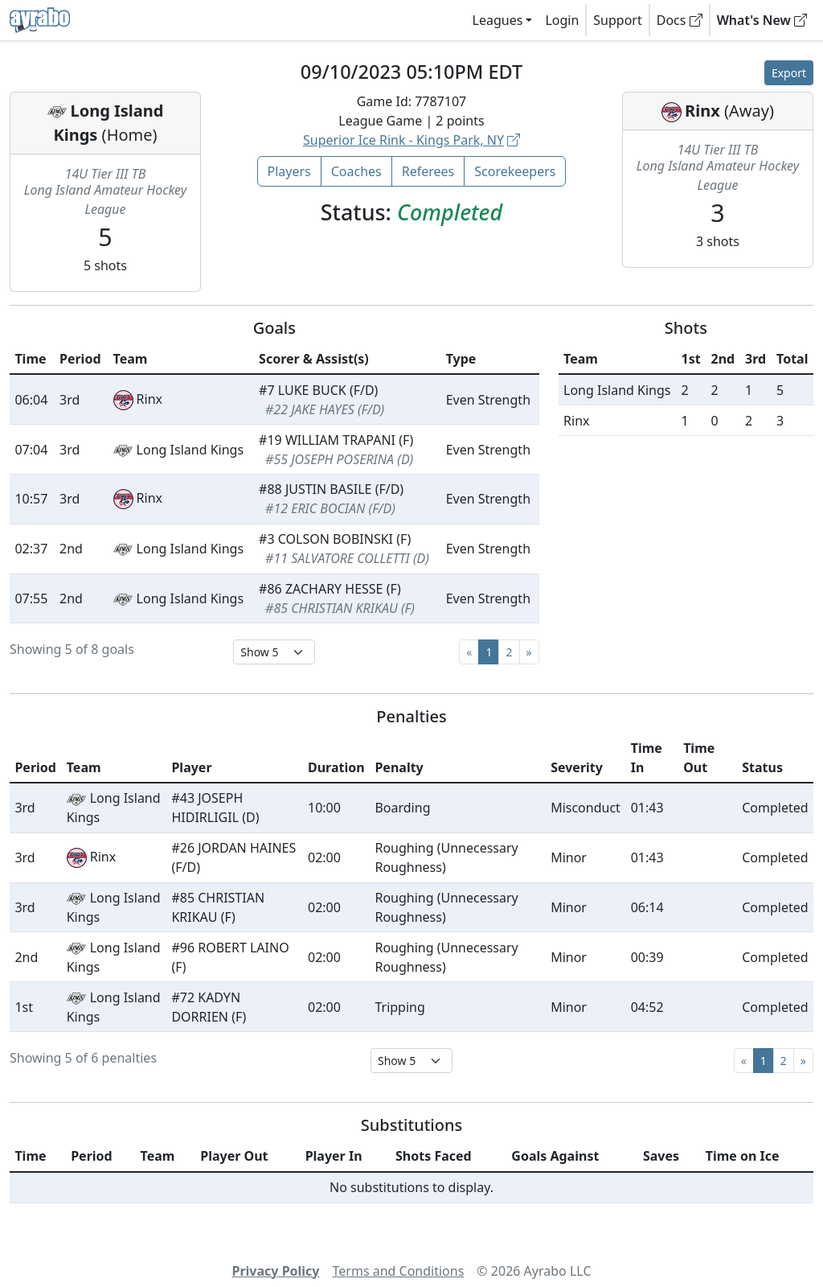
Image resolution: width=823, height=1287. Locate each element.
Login (562, 20)
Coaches (356, 171)
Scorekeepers (514, 171)
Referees (428, 171)
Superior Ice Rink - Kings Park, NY (411, 140)
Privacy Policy (275, 1271)
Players (289, 171)
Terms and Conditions (399, 1271)
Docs (679, 20)
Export (789, 72)
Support (617, 20)
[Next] (529, 651)
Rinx (702, 110)
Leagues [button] (498, 20)
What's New (762, 20)
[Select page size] (274, 651)
